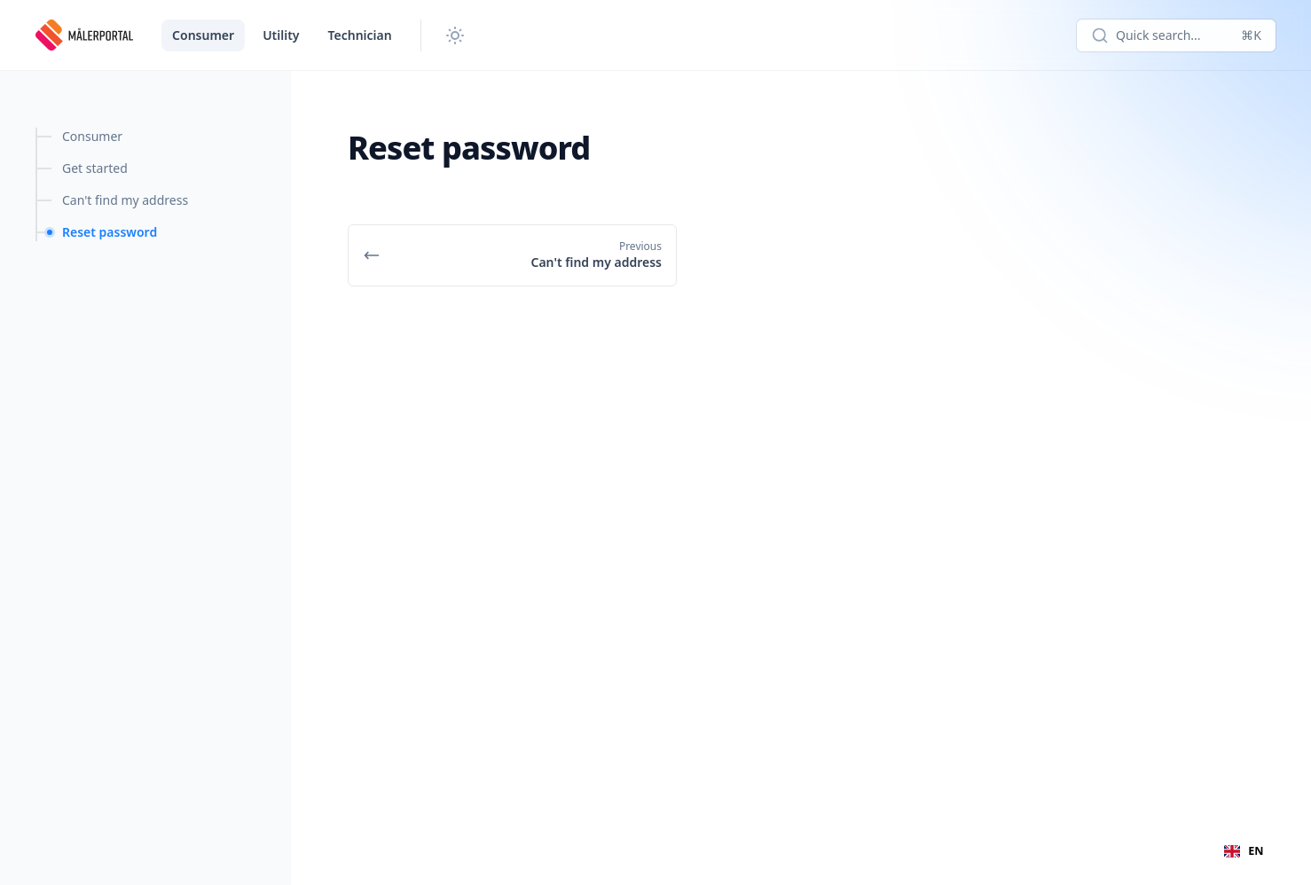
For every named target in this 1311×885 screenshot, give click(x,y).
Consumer (203, 35)
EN (1243, 850)
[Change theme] (455, 35)
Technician (360, 35)
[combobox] (1244, 851)
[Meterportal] (84, 35)
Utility (281, 35)
